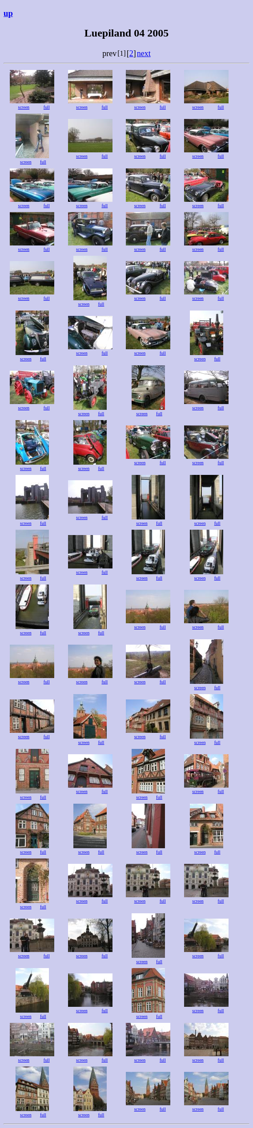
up (8, 13)
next (144, 53)
